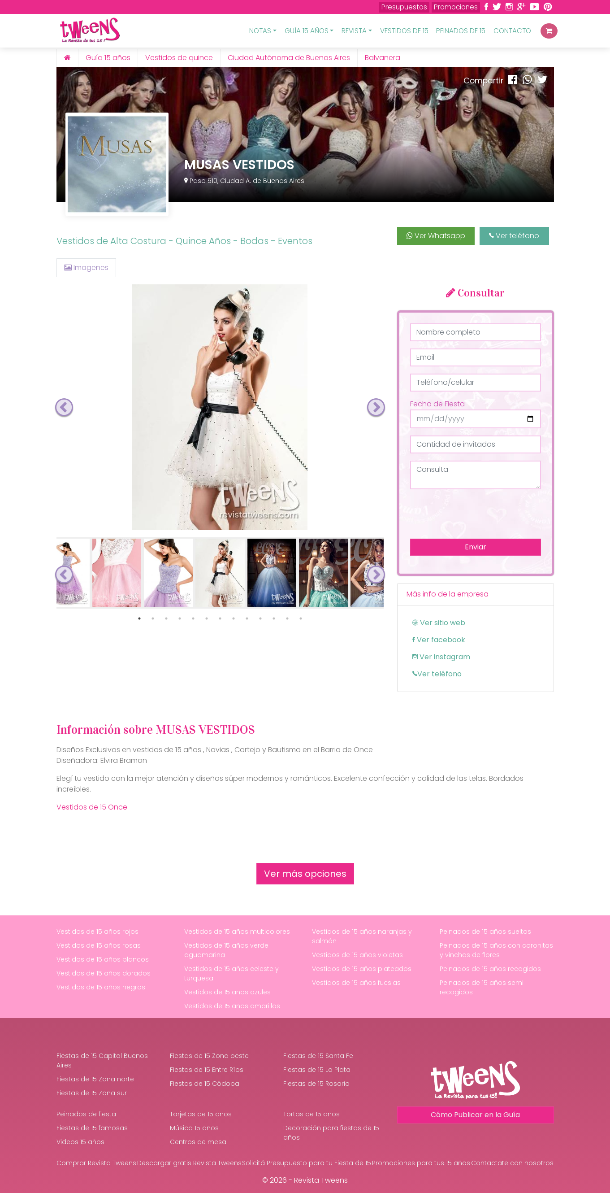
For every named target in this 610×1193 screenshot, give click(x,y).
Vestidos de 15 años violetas (357, 954)
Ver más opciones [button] (305, 873)
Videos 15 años (80, 1141)
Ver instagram (441, 657)
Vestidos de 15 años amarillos (232, 1005)
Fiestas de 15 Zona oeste (209, 1055)
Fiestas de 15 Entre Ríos (206, 1069)
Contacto (512, 30)
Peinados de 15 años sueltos (485, 931)
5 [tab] (193, 618)
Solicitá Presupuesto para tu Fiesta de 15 (306, 1162)
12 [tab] (287, 618)
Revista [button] (354, 30)
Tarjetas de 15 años (201, 1114)
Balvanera (382, 57)
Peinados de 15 (460, 30)
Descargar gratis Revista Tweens (189, 1162)
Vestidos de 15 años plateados (361, 968)
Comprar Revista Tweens (96, 1162)
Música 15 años (194, 1127)
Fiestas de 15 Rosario (316, 1083)
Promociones (456, 7)
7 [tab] (220, 618)
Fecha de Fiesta (437, 404)
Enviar (475, 547)
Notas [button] (260, 30)
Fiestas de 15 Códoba (204, 1083)
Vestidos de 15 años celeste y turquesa (231, 973)
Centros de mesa (198, 1141)
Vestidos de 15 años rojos (97, 931)
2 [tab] (152, 618)
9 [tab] (246, 618)
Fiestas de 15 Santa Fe (318, 1055)
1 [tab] (139, 618)
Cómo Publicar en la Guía (475, 1115)
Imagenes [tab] (86, 267)
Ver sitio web (438, 623)
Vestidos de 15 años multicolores (237, 931)
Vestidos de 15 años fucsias (356, 982)
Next (376, 407)
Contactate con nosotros (512, 1162)
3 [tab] (166, 618)
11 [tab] (273, 618)
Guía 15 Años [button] (307, 30)
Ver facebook (438, 640)
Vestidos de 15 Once (91, 807)
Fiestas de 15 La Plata (316, 1069)
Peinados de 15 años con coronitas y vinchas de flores (496, 950)
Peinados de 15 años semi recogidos (481, 987)
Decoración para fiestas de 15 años (331, 1132)
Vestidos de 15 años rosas (98, 945)
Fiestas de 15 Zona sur (91, 1093)
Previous (64, 407)
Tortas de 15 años (311, 1114)
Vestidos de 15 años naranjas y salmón (362, 936)
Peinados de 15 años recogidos (490, 968)
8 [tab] (233, 618)
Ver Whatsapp (436, 236)
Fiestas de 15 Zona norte (95, 1079)
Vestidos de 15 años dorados (103, 973)
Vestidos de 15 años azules (227, 992)
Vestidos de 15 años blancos (102, 959)
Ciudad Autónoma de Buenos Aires (289, 57)
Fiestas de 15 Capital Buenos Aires (102, 1060)
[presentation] (478, 513)
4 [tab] (179, 618)
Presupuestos (404, 7)
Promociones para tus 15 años (421, 1162)
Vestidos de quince (179, 57)
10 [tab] (260, 618)
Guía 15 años (108, 57)
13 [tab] (300, 618)
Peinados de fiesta (86, 1114)
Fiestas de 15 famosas (92, 1127)
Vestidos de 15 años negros (100, 987)
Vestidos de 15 (404, 30)
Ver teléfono (514, 236)
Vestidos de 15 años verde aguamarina (226, 950)
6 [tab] (206, 618)
